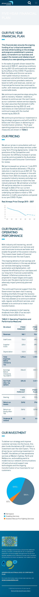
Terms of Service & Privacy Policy (20, 591)
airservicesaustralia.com (10, 580)
